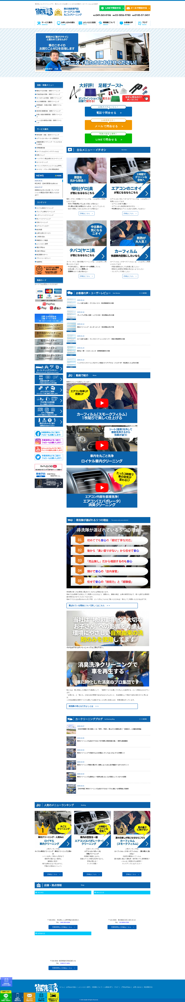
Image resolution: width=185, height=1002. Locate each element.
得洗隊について (97, 987)
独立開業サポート (42, 254)
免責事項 (39, 262)
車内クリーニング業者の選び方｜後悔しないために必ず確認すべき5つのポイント (103, 765)
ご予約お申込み (126, 987)
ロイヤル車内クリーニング (44, 208)
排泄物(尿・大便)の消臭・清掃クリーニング (48, 106)
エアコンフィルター (44, 226)
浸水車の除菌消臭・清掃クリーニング (48, 111)
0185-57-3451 (65, 963)
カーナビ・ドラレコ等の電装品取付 (47, 169)
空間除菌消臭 (40, 148)
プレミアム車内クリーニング (45, 211)
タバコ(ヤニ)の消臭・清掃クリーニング (48, 98)
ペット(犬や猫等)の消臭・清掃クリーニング (48, 121)
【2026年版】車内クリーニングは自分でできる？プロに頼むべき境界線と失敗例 (102, 789)
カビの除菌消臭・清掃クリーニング (48, 101)
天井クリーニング (44, 222)
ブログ (116, 987)
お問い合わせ (137, 987)
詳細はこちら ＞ (86, 213)
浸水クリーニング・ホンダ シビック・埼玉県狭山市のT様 (95, 327)
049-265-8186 (65, 922)
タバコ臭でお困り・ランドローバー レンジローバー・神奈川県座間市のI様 (101, 339)
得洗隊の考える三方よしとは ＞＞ (84, 706)
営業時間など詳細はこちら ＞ (64, 927)
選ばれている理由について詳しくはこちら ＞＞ (89, 606)
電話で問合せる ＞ (108, 110)
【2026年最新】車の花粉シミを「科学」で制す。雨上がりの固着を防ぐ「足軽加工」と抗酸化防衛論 (109, 729)
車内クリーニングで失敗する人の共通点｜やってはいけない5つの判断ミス (101, 753)
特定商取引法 (148, 987)
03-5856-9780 (124, 922)
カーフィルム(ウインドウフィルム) (47, 151)
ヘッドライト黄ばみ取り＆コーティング (49, 158)
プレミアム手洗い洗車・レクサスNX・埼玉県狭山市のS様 (95, 315)
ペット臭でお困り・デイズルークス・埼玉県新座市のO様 (95, 303)
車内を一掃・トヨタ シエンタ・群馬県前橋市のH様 (93, 351)
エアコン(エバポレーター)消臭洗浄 (47, 138)
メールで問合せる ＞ (108, 124)
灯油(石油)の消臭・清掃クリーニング (48, 94)
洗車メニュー (40, 155)
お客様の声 (108, 987)
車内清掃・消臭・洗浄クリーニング (47, 135)
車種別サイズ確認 (42, 240)
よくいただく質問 (42, 244)
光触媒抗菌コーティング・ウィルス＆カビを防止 (49, 143)
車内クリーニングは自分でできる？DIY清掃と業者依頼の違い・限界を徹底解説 (102, 741)
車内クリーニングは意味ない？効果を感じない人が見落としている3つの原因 (101, 777)
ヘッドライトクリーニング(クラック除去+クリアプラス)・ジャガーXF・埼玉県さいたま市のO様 (108, 363)
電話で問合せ (41, 247)
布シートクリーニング (44, 219)
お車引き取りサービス (44, 233)
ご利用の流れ (40, 237)
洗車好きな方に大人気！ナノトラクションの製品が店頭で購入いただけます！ (47, 192)
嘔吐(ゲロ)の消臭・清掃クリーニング (48, 91)
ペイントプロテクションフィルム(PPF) (48, 166)
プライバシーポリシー (43, 258)
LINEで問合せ (41, 251)
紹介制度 (39, 229)
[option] (92, 52)
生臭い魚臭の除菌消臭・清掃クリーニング (49, 116)
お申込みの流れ (71, 987)
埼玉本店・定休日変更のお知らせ (46, 183)
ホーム (61, 987)
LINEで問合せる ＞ (108, 137)
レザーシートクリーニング (44, 215)
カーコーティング (42, 162)
